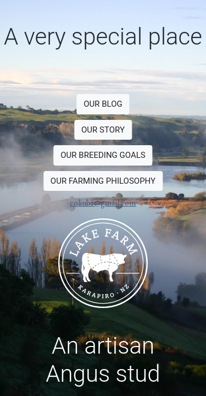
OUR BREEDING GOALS (102, 155)
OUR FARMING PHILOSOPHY (103, 181)
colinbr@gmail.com (103, 202)
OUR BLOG (103, 104)
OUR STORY (103, 130)
